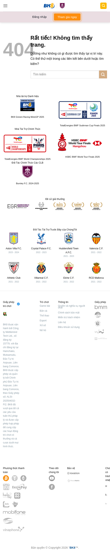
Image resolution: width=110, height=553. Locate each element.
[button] (5, 6)
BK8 (72, 547)
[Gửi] (103, 74)
